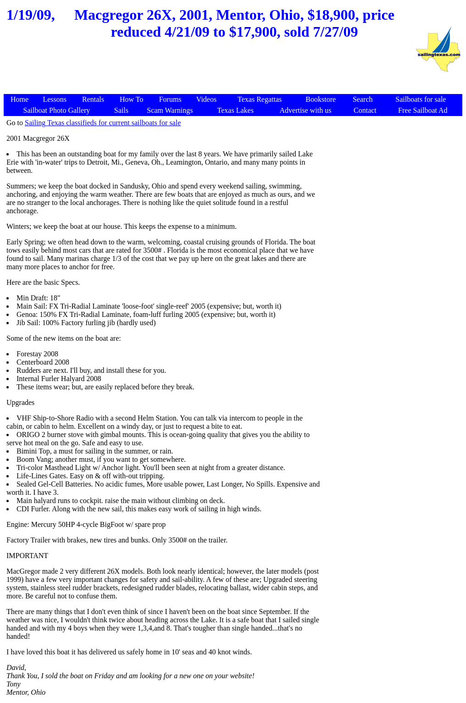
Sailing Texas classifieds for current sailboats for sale (103, 123)
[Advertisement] (209, 72)
